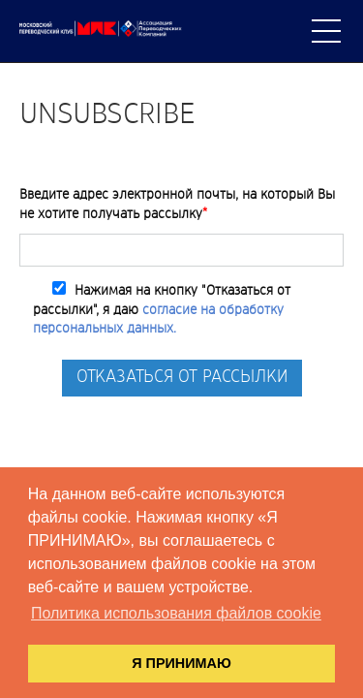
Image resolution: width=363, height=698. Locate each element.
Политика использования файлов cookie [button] (176, 613)
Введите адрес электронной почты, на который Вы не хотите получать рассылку (177, 204)
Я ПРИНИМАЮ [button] (181, 663)
